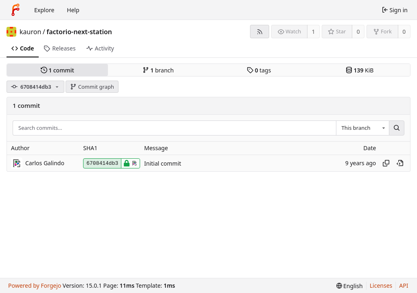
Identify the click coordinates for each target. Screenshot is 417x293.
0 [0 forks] (404, 31)
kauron (30, 32)
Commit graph (92, 86)
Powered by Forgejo (34, 285)
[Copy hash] (386, 163)
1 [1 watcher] (313, 31)
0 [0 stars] (358, 31)
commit (57, 70)
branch (158, 70)
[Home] (15, 9)
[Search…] (396, 128)
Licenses (381, 285)
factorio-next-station (79, 32)
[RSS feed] (259, 31)
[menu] (349, 286)
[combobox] (362, 128)
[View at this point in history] (400, 163)
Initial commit (162, 163)
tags (259, 70)
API (403, 285)
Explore (44, 10)
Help (73, 10)
